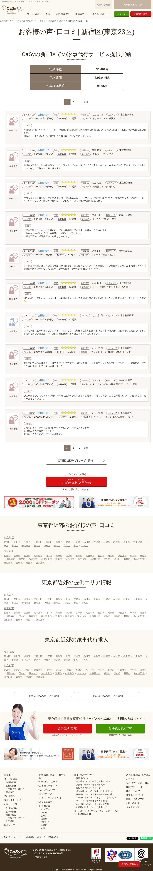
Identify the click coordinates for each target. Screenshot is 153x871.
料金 (48, 14)
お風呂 (44, 815)
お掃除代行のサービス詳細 (44, 696)
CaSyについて (133, 791)
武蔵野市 (38, 555)
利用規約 (29, 837)
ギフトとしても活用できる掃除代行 (92, 801)
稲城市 (69, 555)
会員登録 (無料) (67, 728)
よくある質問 (99, 14)
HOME (7, 775)
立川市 (101, 555)
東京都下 (9, 551)
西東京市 (33, 559)
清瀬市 (58, 559)
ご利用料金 (9, 796)
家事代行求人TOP (120, 728)
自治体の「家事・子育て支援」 (52, 776)
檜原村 (29, 562)
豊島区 (37, 545)
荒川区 (17, 542)
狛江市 (7, 555)
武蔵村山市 (94, 559)
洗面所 (44, 819)
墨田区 (126, 542)
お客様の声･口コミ (48, 785)
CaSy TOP (4, 21)
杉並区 (116, 542)
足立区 (7, 542)
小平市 (133, 555)
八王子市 (90, 555)
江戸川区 (38, 542)
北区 (68, 542)
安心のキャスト (46, 793)
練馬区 (57, 545)
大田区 (49, 542)
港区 (76, 545)
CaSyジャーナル (134, 787)
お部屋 (44, 825)
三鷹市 (27, 555)
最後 (86, 102)
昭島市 (111, 555)
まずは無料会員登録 (76, 481)
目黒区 (84, 545)
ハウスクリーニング (15, 789)
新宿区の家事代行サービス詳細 (75, 460)
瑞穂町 (117, 559)
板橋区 (27, 542)
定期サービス (10, 804)
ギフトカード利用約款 (48, 837)
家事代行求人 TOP (133, 4)
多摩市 (79, 555)
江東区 (77, 542)
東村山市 (81, 559)
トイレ (44, 812)
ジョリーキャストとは (50, 798)
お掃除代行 (11, 782)
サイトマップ (132, 807)
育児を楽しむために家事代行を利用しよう (95, 791)
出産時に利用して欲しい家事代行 (91, 807)
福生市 (107, 559)
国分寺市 (11, 559)
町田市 (59, 555)
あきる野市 (139, 559)
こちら (129, 735)
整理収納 (10, 792)
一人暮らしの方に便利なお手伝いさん (93, 781)
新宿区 (62, 21)
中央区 (15, 545)
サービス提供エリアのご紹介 (24, 21)
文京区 (67, 545)
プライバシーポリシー (12, 837)
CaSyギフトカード (48, 781)
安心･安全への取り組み (137, 783)
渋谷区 (97, 542)
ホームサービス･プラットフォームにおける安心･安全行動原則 (96, 812)
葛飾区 (59, 542)
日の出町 (8, 562)
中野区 (47, 545)
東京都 (42, 21)
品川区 (87, 542)
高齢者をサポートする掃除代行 (90, 785)
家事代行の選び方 (83, 775)
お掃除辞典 (44, 806)
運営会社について (135, 795)
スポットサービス (13, 800)
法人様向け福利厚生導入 (138, 775)
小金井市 (122, 555)
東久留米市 (46, 559)
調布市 (17, 555)
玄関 (43, 828)
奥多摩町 (40, 562)
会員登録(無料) (141, 14)
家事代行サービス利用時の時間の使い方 (94, 794)
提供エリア (80, 14)
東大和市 (69, 559)
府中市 (49, 555)
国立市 (22, 559)
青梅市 (19, 562)
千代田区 (26, 545)
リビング (45, 822)
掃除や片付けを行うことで (88, 788)
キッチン (45, 809)
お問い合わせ (103, 4)
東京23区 (52, 21)
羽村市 (127, 559)
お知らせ (130, 779)
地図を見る (40, 857)
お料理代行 (11, 785)
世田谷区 (137, 542)
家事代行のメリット (85, 778)
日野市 (143, 555)
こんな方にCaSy (47, 789)
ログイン (121, 14)
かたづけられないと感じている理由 (92, 804)
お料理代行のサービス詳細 (108, 696)
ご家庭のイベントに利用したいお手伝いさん (96, 797)
